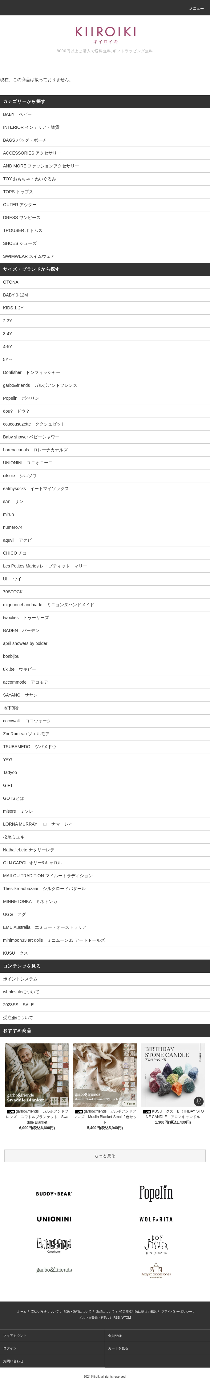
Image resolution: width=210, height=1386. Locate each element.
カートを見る (118, 1348)
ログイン (10, 1348)
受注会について (18, 1017)
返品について (105, 1311)
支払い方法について (45, 1311)
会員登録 (115, 1335)
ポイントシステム (20, 978)
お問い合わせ (13, 1361)
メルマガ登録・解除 (93, 1317)
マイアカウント (15, 1335)
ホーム (21, 1311)
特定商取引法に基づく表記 (137, 1311)
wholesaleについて (21, 991)
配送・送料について (77, 1311)
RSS (116, 1317)
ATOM (126, 1317)
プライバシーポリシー (176, 1311)
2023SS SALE (18, 1004)
